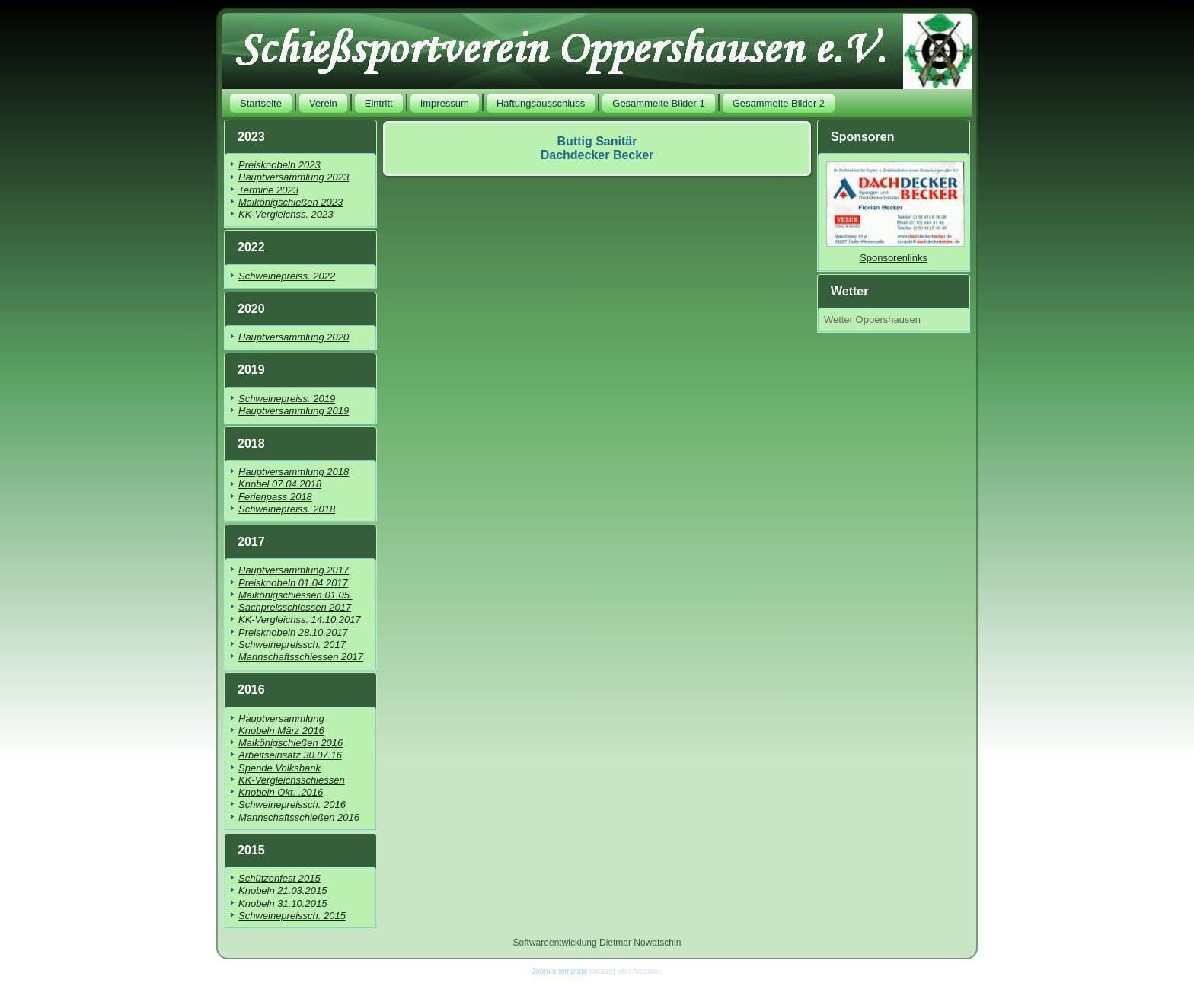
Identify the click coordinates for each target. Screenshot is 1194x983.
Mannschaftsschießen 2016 (298, 817)
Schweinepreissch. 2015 (292, 915)
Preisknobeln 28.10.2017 (293, 632)
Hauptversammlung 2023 (293, 177)
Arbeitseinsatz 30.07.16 (290, 755)
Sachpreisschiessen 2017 (294, 607)
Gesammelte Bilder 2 (779, 103)
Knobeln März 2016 (281, 730)
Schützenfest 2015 (279, 878)
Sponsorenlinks (893, 257)
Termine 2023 (268, 190)
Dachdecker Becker (597, 154)
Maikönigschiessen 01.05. (295, 595)
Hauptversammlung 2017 (293, 570)
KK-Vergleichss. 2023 (286, 214)
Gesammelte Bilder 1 (658, 103)
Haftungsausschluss (540, 103)
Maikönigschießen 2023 (290, 202)
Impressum (444, 103)
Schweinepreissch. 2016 (292, 804)
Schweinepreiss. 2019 (286, 398)
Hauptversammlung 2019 (293, 410)
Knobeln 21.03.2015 (282, 890)
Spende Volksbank (279, 768)
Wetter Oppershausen (872, 319)
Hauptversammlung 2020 (293, 337)
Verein (323, 103)
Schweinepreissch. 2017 (292, 644)
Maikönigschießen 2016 (290, 742)
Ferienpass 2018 (275, 497)
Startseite (261, 103)
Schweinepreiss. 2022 (286, 276)
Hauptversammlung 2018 (293, 471)
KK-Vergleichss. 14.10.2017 (299, 619)
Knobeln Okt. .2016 (280, 792)
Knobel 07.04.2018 (279, 484)
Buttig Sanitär (597, 141)
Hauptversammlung (281, 718)
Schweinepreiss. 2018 (286, 509)
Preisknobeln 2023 (279, 165)
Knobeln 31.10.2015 (282, 903)
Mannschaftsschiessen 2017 (300, 656)
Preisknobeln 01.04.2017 (293, 583)
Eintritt (379, 103)
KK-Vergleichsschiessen (291, 780)
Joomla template (559, 971)
